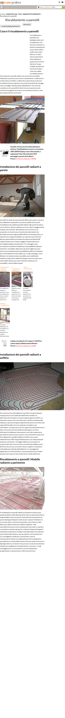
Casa (20, 14)
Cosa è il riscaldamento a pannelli (19, 31)
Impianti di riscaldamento (31, 14)
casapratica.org (11, 14)
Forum (40, 7)
